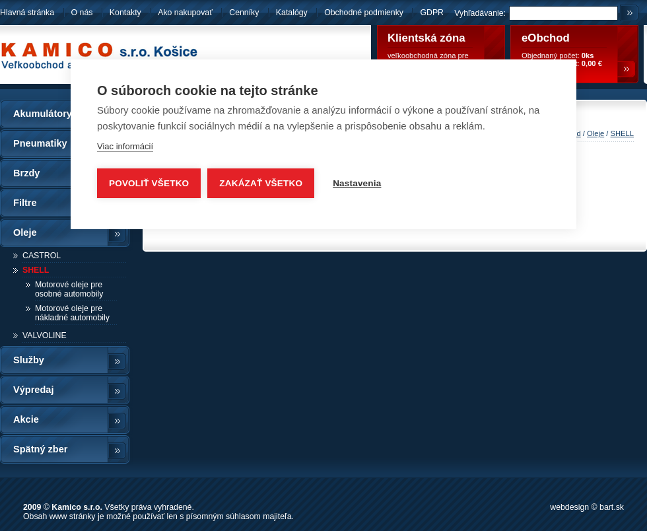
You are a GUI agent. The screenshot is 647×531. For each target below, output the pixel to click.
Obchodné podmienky (364, 12)
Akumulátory (42, 113)
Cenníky (244, 12)
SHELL (35, 270)
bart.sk (611, 507)
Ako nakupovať (185, 12)
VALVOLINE (44, 335)
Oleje (25, 232)
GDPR (432, 12)
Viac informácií (125, 146)
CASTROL (41, 255)
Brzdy (26, 173)
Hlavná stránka (27, 12)
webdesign (569, 507)
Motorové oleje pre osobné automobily (69, 289)
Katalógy (292, 12)
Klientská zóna (426, 38)
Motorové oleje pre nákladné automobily (72, 313)
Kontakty (125, 12)
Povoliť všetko (149, 183)
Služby (28, 360)
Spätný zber (40, 449)
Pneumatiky (40, 143)
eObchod (546, 38)
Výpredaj (33, 389)
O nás (82, 12)
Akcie (26, 419)
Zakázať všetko (260, 183)
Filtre (25, 202)
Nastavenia (357, 183)
